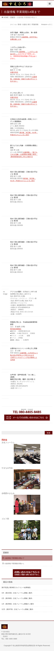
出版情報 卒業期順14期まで (14, 558)
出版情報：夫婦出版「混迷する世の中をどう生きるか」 (23, 79)
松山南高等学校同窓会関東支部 (24, 646)
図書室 (6, 553)
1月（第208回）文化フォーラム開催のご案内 (18, 604)
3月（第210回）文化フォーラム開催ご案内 (17, 593)
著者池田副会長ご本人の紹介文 (21, 157)
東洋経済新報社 (15, 329)
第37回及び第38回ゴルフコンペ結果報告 (16, 587)
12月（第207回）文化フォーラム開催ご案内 (17, 609)
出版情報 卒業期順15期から (14, 563)
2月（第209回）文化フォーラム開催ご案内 (17, 598)
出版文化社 (14, 72)
